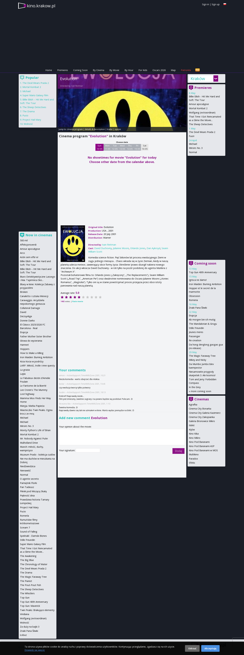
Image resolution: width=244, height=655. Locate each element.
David (23, 312)
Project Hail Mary (31, 119)
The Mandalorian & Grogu (203, 323)
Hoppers (24, 348)
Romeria (193, 300)
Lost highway (27, 394)
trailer (110, 129)
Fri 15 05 (137, 147)
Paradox (193, 458)
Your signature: (67, 450)
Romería (24, 515)
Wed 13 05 (122, 147)
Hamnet (24, 344)
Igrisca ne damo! (198, 279)
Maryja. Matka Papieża (32, 405)
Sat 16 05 (145, 147)
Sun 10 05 (99, 147)
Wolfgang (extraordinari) (202, 112)
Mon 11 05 (107, 147)
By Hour (129, 70)
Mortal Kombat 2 (198, 108)
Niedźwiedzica (27, 466)
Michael (193, 143)
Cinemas (201, 399)
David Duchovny (103, 248)
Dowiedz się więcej (35, 650)
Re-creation (195, 340)
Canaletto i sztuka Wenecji (34, 296)
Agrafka (193, 404)
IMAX (191, 425)
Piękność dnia (27, 495)
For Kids (142, 70)
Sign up (216, 4)
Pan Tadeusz (27, 487)
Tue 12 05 (115, 147)
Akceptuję (210, 648)
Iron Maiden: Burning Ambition (205, 284)
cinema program (75, 129)
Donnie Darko (27, 320)
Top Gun (24, 597)
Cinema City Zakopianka (202, 417)
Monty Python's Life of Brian (35, 430)
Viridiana (24, 614)
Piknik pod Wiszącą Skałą (33, 491)
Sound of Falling (28, 531)
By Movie (114, 70)
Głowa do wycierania (31, 340)
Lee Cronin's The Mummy (33, 389)
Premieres (62, 70)
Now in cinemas (39, 235)
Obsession (194, 296)
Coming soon (205, 263)
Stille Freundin (196, 328)
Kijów (192, 429)
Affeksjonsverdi (28, 244)
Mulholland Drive (29, 442)
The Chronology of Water (33, 564)
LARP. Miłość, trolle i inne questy (37, 365)
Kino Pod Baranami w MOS (203, 450)
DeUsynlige (26, 316)
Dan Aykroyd (153, 248)
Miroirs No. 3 (196, 147)
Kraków (198, 78)
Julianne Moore (121, 248)
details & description (95, 129)
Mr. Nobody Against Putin (34, 438)
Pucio (25, 115)
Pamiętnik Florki (28, 483)
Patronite (186, 70)
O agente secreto (29, 478)
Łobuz (23, 634)
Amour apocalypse (199, 104)
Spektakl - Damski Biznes (33, 535)
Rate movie (77, 301)
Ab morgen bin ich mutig (202, 319)
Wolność (28, 123)
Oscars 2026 (159, 70)
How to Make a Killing (31, 353)
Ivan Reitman (77, 85)
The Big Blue (27, 560)
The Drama (28, 111)
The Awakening (28, 556)
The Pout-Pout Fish (30, 585)
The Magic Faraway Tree (202, 355)
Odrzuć (192, 648)
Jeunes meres (196, 332)
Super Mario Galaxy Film (35, 95)
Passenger (194, 336)
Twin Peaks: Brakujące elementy (37, 610)
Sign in (205, 4)
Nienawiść (25, 470)
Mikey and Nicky (197, 359)
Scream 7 (25, 527)
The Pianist (26, 581)
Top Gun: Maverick (30, 605)
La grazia (25, 369)
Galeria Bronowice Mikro (202, 421)
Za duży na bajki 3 (29, 626)
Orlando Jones (137, 248)
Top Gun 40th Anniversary (203, 272)
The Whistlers (27, 593)
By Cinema (98, 70)
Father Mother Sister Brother (35, 336)
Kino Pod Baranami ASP (201, 446)
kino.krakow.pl (41, 6)
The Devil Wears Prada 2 (202, 132)
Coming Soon (80, 70)
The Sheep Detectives (201, 124)
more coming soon (201, 391)
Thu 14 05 (130, 147)
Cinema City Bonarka (200, 408)
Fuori (191, 136)
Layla (23, 373)
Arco (22, 252)
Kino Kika (194, 433)
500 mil (24, 240)
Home (48, 70)
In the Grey (195, 387)
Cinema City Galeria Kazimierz (204, 412)
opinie (118, 129)
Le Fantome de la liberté (33, 385)
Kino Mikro (194, 437)
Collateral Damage (30, 308)
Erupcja (193, 315)
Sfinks (192, 462)
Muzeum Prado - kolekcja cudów (37, 454)
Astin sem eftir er (29, 257)
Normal (193, 152)
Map (173, 70)
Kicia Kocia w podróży (31, 361)
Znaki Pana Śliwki (198, 307)
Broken (24, 291)
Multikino (194, 454)
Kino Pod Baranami (199, 441)
